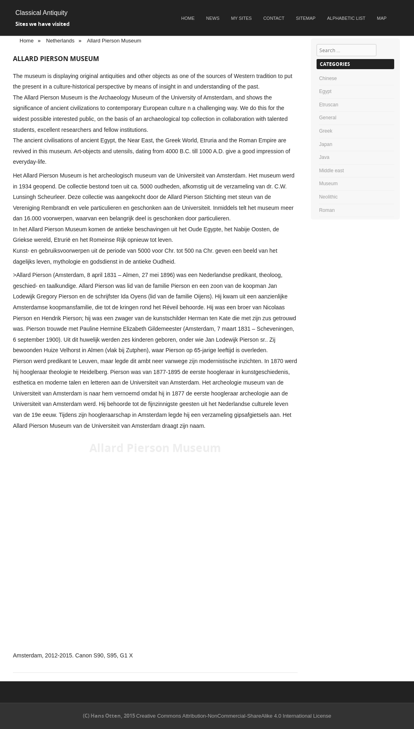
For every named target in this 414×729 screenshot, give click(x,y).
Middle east (331, 170)
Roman (327, 210)
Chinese (328, 78)
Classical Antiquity (41, 12)
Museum (328, 183)
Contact (273, 18)
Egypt (325, 91)
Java (324, 157)
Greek (325, 131)
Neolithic (328, 197)
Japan (325, 144)
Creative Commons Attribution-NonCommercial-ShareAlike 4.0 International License (234, 716)
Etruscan (328, 105)
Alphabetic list (346, 18)
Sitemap (305, 18)
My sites (241, 18)
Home (187, 18)
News (213, 18)
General (327, 117)
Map (382, 18)
